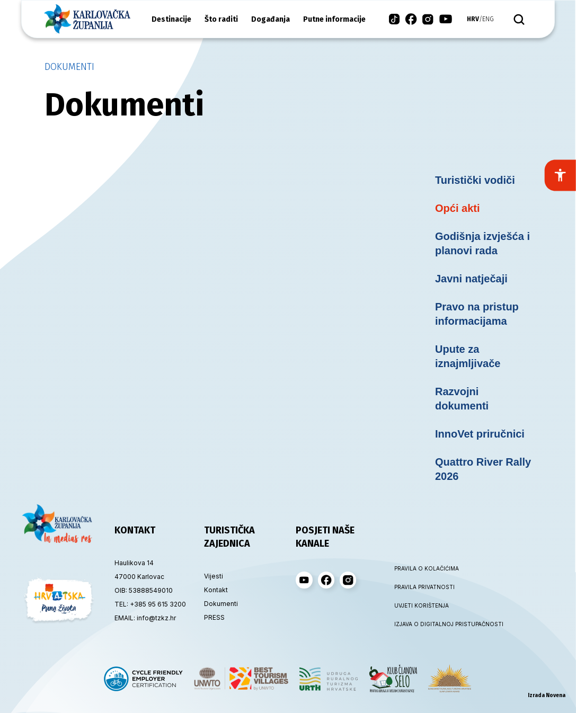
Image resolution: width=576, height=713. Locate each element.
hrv (473, 19)
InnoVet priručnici (480, 434)
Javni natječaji (471, 278)
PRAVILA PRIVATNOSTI (424, 587)
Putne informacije (334, 19)
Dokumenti (69, 67)
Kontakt (216, 590)
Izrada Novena (546, 695)
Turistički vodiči (475, 180)
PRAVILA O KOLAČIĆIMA (426, 568)
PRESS (214, 617)
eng (488, 19)
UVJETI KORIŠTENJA (421, 605)
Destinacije (171, 19)
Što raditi (221, 19)
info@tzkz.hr (156, 618)
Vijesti (213, 576)
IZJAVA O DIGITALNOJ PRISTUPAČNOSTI (429, 624)
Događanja (270, 19)
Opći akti (457, 208)
